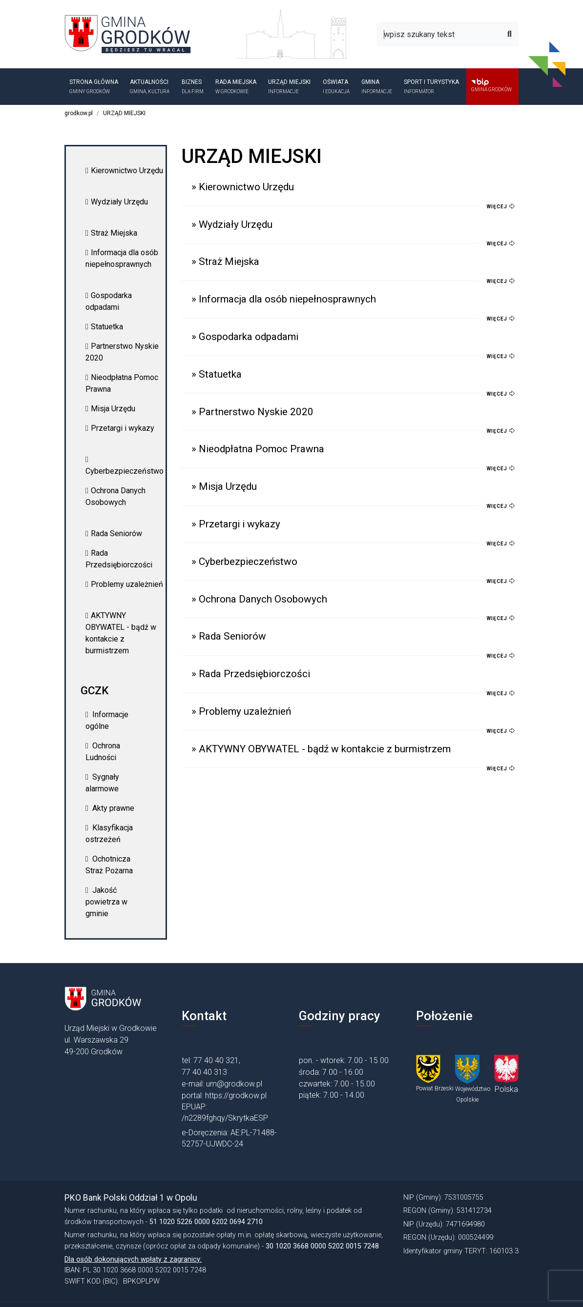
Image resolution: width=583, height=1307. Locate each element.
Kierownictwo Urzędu (124, 170)
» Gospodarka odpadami (244, 336)
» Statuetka (216, 374)
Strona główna (94, 87)
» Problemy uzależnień (241, 711)
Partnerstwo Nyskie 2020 (122, 352)
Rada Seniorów (113, 533)
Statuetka (104, 326)
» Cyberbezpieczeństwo (244, 561)
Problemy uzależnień (124, 584)
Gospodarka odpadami (108, 301)
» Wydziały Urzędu (231, 224)
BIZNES (194, 87)
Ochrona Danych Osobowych (115, 496)
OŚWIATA (337, 87)
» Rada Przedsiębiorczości (250, 674)
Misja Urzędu (110, 408)
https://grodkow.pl (236, 1095)
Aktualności (150, 87)
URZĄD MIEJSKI (290, 87)
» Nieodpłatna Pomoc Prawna (257, 449)
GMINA (377, 87)
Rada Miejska (236, 87)
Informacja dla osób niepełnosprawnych (121, 258)
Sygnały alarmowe (102, 782)
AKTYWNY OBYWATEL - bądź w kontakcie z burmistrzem (120, 633)
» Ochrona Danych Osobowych (259, 599)
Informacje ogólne (106, 720)
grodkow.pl (78, 113)
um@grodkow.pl (234, 1083)
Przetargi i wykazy (119, 428)
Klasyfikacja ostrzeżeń (109, 833)
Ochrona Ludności (102, 751)
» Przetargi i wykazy (235, 524)
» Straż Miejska (225, 261)
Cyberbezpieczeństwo (124, 466)
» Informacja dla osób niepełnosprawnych (283, 299)
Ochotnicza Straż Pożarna (109, 864)
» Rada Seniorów (228, 636)
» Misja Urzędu (224, 486)
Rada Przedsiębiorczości (118, 558)
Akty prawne (109, 808)
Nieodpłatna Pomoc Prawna (121, 383)
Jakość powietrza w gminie (106, 901)
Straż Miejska (111, 233)
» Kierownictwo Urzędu (242, 187)
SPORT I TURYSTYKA (432, 87)
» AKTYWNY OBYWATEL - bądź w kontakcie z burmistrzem (321, 749)
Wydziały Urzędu (116, 201)
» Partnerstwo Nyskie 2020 (252, 412)
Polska (506, 1089)
